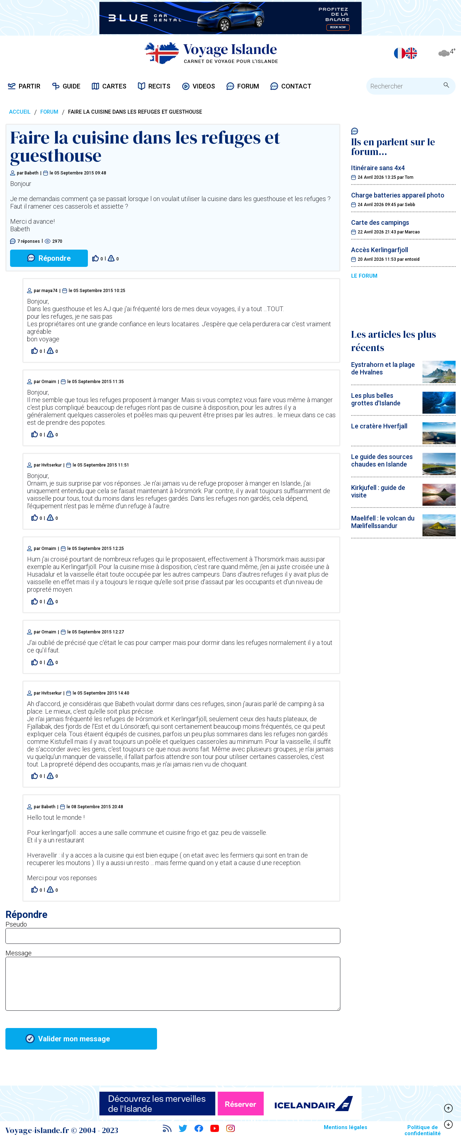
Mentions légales (345, 1127)
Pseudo (16, 924)
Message (18, 953)
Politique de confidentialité (422, 1130)
